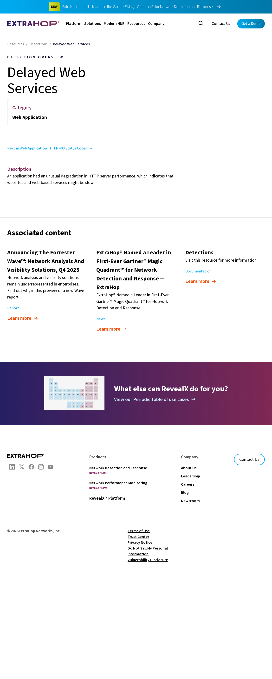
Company (156, 23)
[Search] (201, 23)
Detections (38, 44)
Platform (73, 23)
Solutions (92, 23)
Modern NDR (114, 23)
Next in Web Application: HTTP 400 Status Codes (50, 148)
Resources (136, 23)
